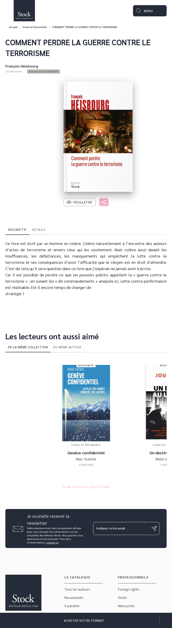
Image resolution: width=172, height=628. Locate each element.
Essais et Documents (35, 27)
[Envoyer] (154, 528)
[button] (43, 71)
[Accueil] (24, 10)
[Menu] (150, 10)
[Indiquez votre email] (120, 528)
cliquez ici (52, 542)
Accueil (13, 27)
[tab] (17, 229)
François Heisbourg (21, 66)
